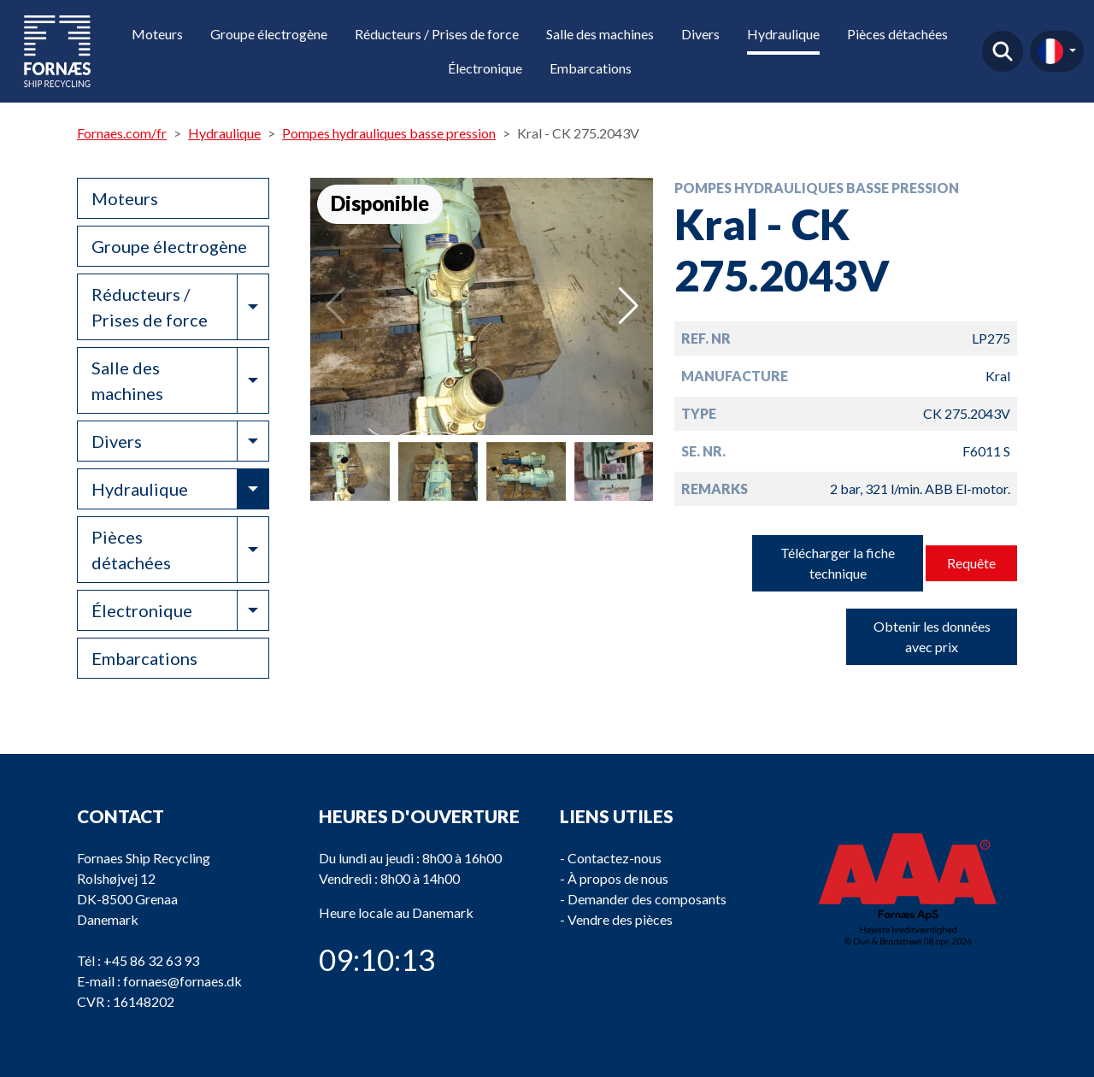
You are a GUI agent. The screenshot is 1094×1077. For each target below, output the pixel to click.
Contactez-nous (615, 858)
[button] (628, 306)
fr (1050, 51)
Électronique (485, 68)
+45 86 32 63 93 (151, 960)
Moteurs (157, 34)
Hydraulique (783, 34)
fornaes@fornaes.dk (182, 981)
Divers (700, 34)
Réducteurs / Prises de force (437, 34)
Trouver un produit (1002, 51)
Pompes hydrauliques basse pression (389, 133)
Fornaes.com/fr (122, 133)
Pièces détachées (897, 34)
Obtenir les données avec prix (932, 636)
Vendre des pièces (620, 919)
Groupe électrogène (268, 34)
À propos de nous (618, 878)
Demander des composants (647, 899)
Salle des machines (600, 34)
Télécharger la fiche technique (837, 562)
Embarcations (591, 68)
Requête (971, 563)
